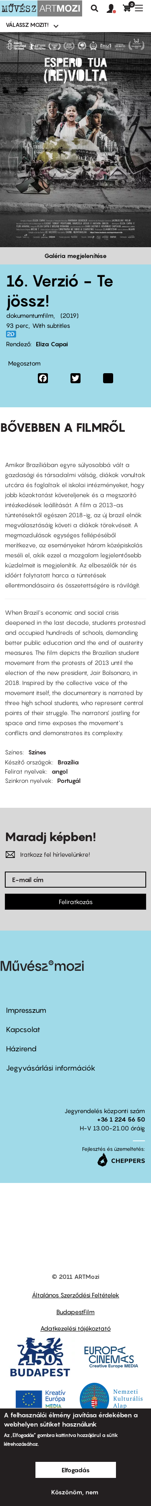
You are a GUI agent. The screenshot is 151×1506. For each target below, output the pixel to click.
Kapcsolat (23, 1029)
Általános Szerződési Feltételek (75, 1295)
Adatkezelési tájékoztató (75, 1328)
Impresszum (26, 1010)
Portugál (69, 780)
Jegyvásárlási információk (50, 1068)
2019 (69, 315)
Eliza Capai (52, 344)
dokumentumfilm (30, 315)
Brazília (68, 762)
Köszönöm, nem (74, 1492)
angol (60, 771)
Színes (37, 752)
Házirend (21, 1049)
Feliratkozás (76, 901)
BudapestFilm (75, 1311)
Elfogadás (76, 1469)
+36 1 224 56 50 (121, 1119)
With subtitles (51, 325)
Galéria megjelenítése (75, 255)
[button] (115, 9)
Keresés (95, 8)
